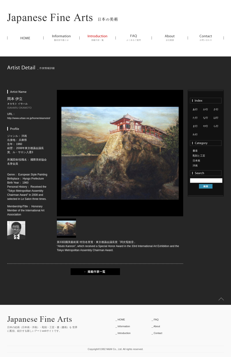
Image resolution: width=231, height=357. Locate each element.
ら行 (215, 126)
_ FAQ (155, 319)
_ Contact (157, 333)
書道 (195, 150)
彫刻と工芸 (199, 155)
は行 (215, 117)
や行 (205, 126)
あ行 (195, 109)
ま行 (195, 126)
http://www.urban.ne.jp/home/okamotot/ (28, 118)
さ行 (215, 109)
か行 (205, 109)
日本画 (196, 160)
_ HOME (120, 319)
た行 (195, 117)
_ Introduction (123, 333)
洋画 (195, 165)
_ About (156, 326)
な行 (205, 117)
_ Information (123, 326)
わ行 (195, 134)
